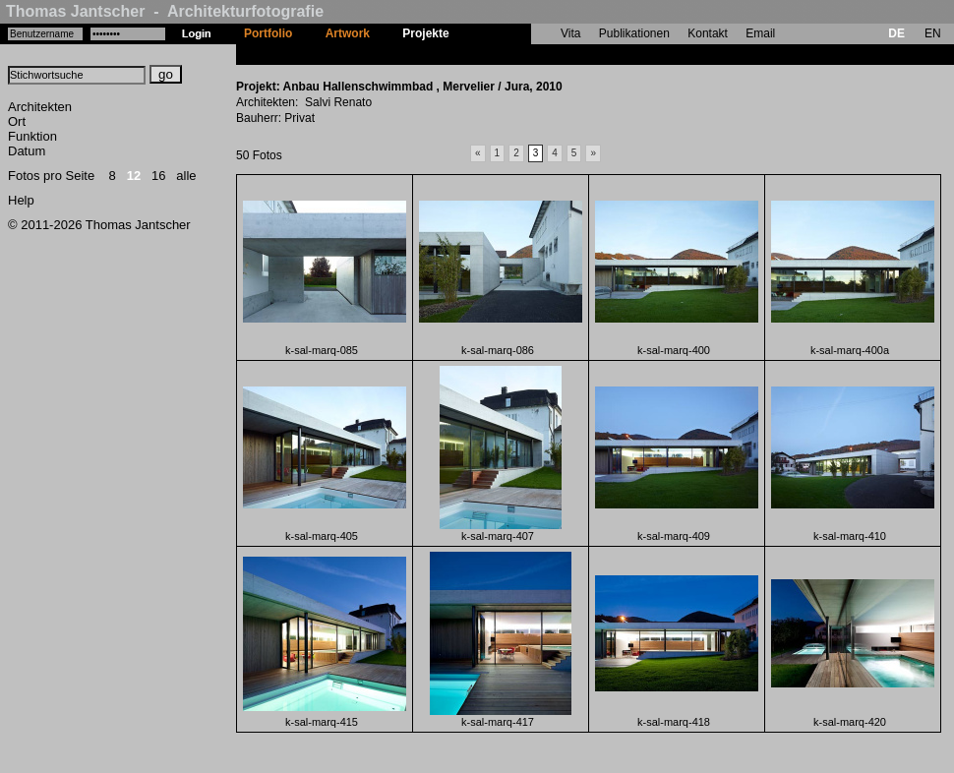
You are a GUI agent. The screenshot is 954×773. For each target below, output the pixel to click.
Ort (17, 121)
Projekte (425, 33)
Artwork (348, 33)
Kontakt (707, 33)
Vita (570, 33)
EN (932, 33)
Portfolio (268, 33)
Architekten (40, 106)
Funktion (32, 136)
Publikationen (634, 33)
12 (134, 175)
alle (186, 175)
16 (158, 175)
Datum (26, 151)
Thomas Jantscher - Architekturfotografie (165, 11)
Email (760, 33)
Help (21, 200)
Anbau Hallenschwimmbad (540, 54)
